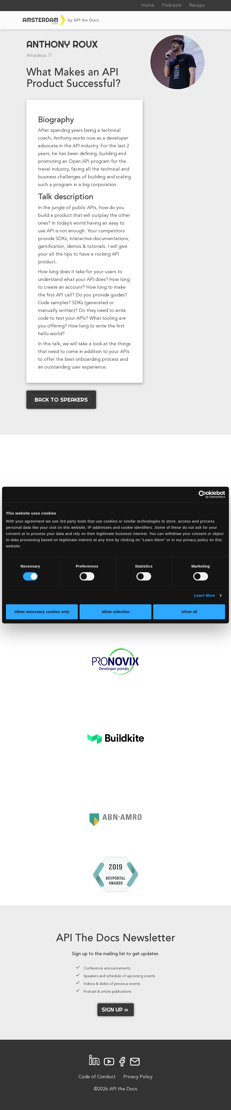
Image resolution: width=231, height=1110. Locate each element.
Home (147, 5)
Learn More (204, 595)
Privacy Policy (137, 1077)
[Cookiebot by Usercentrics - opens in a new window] (202, 494)
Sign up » (116, 1009)
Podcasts (171, 5)
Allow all (189, 611)
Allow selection (115, 611)
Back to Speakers (61, 399)
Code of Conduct (97, 1077)
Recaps (197, 5)
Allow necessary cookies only (42, 611)
